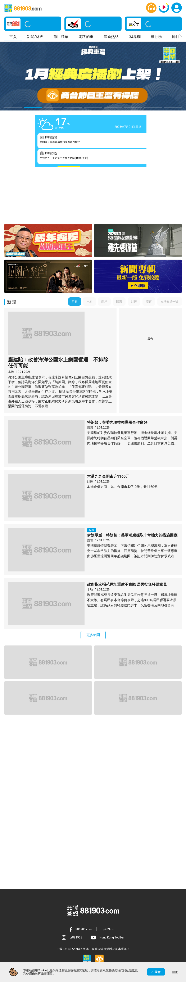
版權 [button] (93, 957)
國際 (90, 375)
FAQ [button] (37, 957)
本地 (11, 319)
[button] (151, 8)
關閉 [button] (175, 972)
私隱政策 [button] (93, 935)
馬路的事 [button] (86, 36)
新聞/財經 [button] (35, 36)
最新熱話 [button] (111, 36)
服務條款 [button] (38, 935)
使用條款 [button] (148, 925)
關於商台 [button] (38, 925)
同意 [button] (157, 972)
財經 (90, 429)
